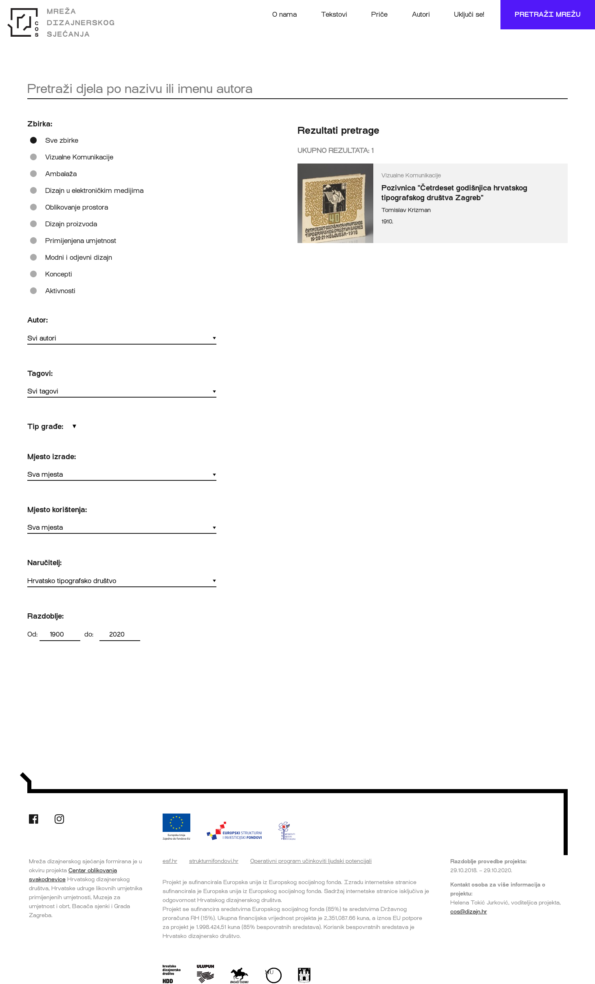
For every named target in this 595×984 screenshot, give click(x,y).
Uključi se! (469, 14)
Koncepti (58, 274)
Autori (421, 14)
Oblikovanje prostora (76, 207)
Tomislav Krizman (406, 210)
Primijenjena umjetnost (80, 241)
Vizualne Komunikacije (79, 157)
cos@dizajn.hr (468, 911)
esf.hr (170, 861)
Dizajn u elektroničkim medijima (94, 191)
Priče (379, 14)
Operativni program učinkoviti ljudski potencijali (311, 861)
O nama (284, 14)
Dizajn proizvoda (71, 224)
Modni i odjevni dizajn (78, 257)
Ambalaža (61, 174)
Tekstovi (334, 14)
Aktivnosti (60, 291)
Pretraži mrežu (548, 14)
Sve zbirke (61, 140)
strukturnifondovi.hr (213, 861)
